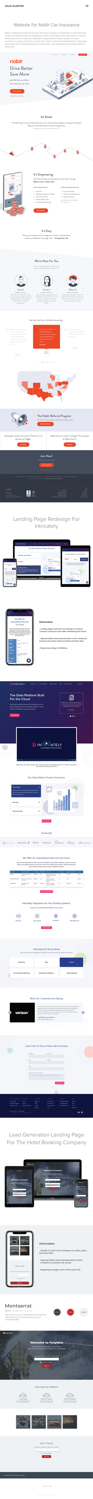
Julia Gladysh (14, 6)
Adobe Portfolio (51, 1495)
